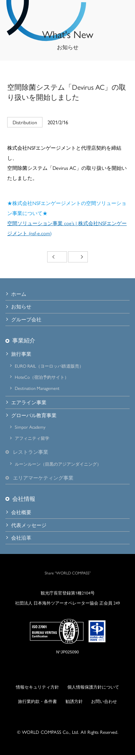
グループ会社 (26, 319)
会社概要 (21, 512)
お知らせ (21, 306)
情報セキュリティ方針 (37, 687)
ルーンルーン (58, 464)
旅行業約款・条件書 (37, 701)
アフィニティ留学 (32, 438)
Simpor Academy (30, 427)
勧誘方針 (74, 701)
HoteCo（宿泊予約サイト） (42, 377)
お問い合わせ (104, 701)
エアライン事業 (28, 402)
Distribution (25, 122)
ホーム (18, 293)
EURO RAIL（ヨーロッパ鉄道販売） (49, 366)
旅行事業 (21, 353)
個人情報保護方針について (93, 687)
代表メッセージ (28, 524)
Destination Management (37, 388)
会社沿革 (21, 537)
